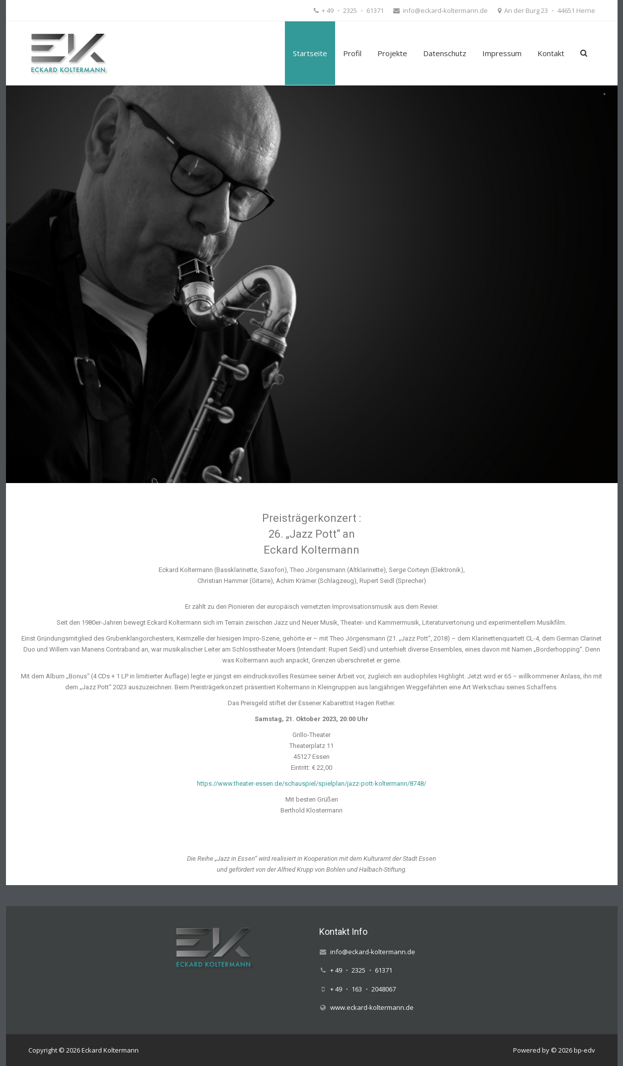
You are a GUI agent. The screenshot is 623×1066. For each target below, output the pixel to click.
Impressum (502, 53)
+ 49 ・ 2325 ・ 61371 (352, 10)
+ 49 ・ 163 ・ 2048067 (363, 988)
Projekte (392, 53)
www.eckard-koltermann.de (372, 1007)
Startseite (310, 53)
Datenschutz (444, 53)
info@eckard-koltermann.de (444, 10)
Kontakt (550, 53)
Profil (352, 53)
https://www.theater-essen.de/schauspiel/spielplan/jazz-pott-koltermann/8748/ (311, 783)
